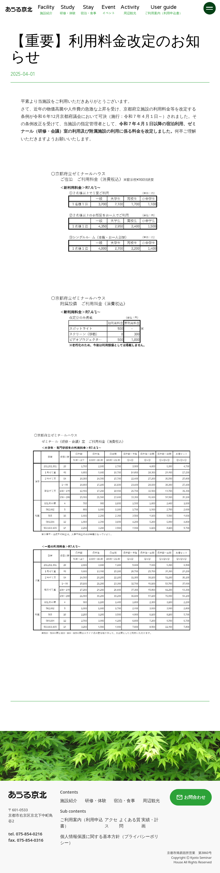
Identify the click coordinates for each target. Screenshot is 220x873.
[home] (18, 9)
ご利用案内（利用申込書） (81, 823)
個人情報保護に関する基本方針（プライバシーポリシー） (109, 839)
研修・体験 (95, 800)
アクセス (111, 823)
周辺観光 (151, 800)
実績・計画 (149, 823)
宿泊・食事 (124, 800)
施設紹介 (68, 800)
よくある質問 (129, 823)
